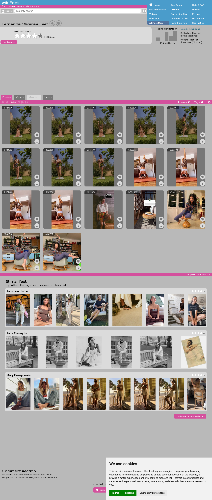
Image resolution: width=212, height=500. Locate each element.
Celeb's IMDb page (190, 29)
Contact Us (198, 23)
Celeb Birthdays (179, 18)
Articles (175, 9)
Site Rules (176, 5)
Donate (196, 9)
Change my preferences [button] (152, 493)
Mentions (154, 18)
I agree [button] (115, 493)
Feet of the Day (179, 14)
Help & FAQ (198, 5)
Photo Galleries (157, 9)
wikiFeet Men (156, 23)
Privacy (196, 14)
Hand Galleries (179, 23)
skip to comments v (198, 274)
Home (157, 5)
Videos (153, 14)
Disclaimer (198, 18)
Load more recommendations (190, 416)
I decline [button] (129, 493)
